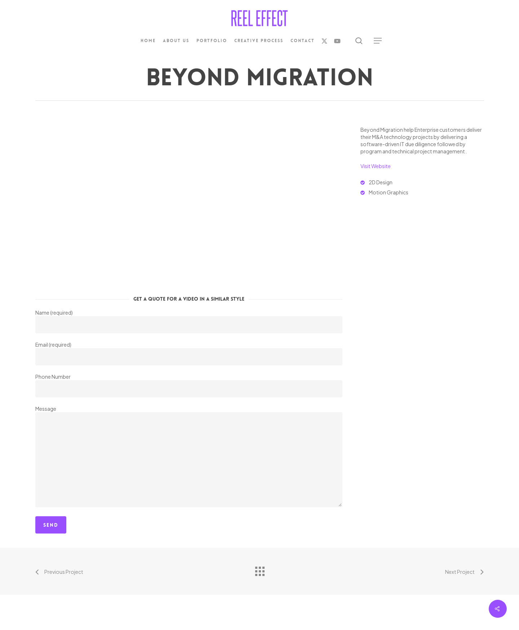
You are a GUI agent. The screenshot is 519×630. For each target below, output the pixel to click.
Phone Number (188, 385)
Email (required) (188, 353)
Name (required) (188, 321)
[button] (378, 41)
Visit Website (375, 166)
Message (188, 457)
